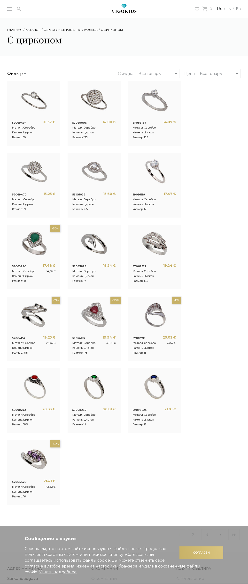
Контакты (100, 464)
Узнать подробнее (58, 572)
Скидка (125, 73)
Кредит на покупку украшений (26, 508)
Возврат (183, 520)
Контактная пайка (193, 464)
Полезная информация (31, 482)
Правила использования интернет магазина (200, 495)
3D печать (101, 456)
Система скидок (24, 489)
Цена (189, 73)
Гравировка (187, 449)
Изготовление (189, 434)
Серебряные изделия (62, 30)
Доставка (184, 512)
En (238, 8)
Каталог (32, 30)
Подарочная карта (26, 497)
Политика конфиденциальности (198, 484)
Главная (14, 30)
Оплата (182, 505)
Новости (99, 442)
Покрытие (185, 456)
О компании (104, 434)
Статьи (98, 449)
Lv (228, 8)
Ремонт (183, 442)
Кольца (91, 30)
